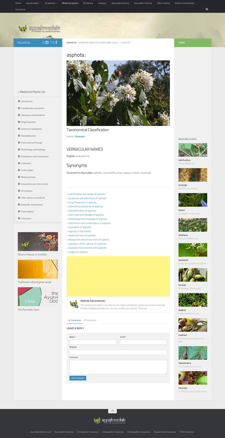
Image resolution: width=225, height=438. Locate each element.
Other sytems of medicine (33, 198)
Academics (48, 3)
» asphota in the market (79, 231)
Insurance (191, 3)
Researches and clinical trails (34, 184)
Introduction (26, 101)
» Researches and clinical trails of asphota (89, 239)
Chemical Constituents (31, 129)
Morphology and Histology (33, 149)
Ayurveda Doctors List (40, 432)
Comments (75, 320)
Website (73, 347)
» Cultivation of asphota (79, 227)
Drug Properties (28, 122)
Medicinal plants (67, 3)
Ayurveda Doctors (113, 3)
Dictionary (83, 3)
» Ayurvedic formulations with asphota (87, 247)
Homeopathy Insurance (138, 432)
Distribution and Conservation (35, 156)
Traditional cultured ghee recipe (34, 282)
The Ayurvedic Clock (28, 309)
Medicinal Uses (28, 177)
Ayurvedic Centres (134, 3)
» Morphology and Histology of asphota (87, 219)
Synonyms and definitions (33, 115)
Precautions (26, 191)
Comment (73, 357)
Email (123, 337)
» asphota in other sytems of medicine (87, 243)
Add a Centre (153, 3)
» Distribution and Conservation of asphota (89, 223)
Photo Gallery (27, 211)
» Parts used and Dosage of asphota (86, 214)
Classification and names (32, 108)
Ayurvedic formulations (32, 204)
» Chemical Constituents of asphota (85, 206)
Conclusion (26, 218)
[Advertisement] (118, 276)
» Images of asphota (77, 252)
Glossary (96, 3)
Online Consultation (173, 3)
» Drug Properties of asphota (82, 202)
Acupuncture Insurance (165, 432)
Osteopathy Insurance (113, 432)
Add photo (91, 320)
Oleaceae (129, 42)
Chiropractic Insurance (87, 432)
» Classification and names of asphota (87, 194)
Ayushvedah (31, 3)
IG (45, 42)
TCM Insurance (187, 432)
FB (54, 42)
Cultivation (26, 163)
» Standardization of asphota (82, 210)
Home (18, 3)
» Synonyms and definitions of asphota (87, 198)
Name (72, 337)
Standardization (28, 136)
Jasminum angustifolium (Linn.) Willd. (100, 42)
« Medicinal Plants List (31, 92)
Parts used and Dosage (31, 142)
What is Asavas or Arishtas (32, 254)
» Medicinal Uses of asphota (82, 235)
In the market (27, 170)
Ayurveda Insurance (64, 432)
